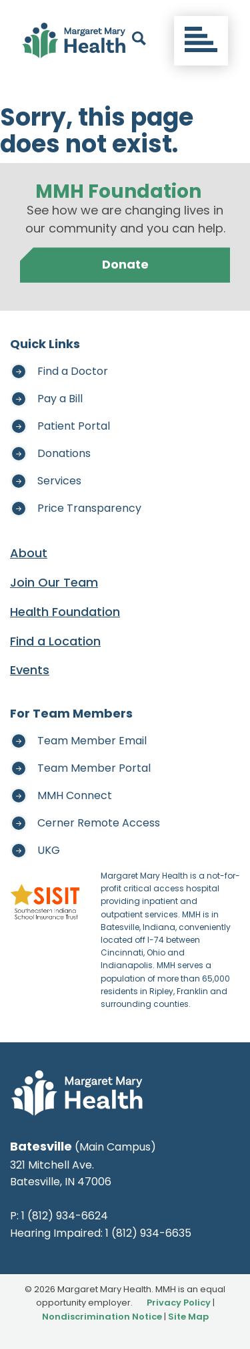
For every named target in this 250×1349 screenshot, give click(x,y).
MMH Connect (74, 795)
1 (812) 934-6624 (64, 1215)
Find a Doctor (72, 371)
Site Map (188, 1316)
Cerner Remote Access (98, 823)
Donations (64, 453)
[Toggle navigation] (201, 40)
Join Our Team (54, 582)
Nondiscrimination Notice (102, 1316)
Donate (125, 264)
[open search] (139, 40)
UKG (48, 850)
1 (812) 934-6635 (148, 1233)
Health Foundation (65, 611)
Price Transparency (89, 508)
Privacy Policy (179, 1302)
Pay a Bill (60, 398)
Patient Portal (73, 426)
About (28, 553)
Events (29, 669)
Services (59, 480)
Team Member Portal (94, 768)
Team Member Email (92, 740)
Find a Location (55, 641)
